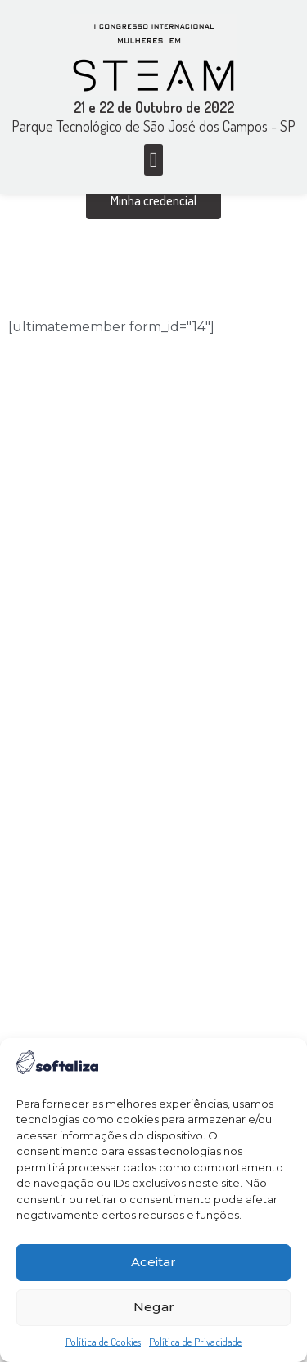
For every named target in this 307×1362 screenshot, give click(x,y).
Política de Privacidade (195, 1341)
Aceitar (153, 1262)
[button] (153, 160)
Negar (153, 1307)
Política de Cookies (103, 1341)
